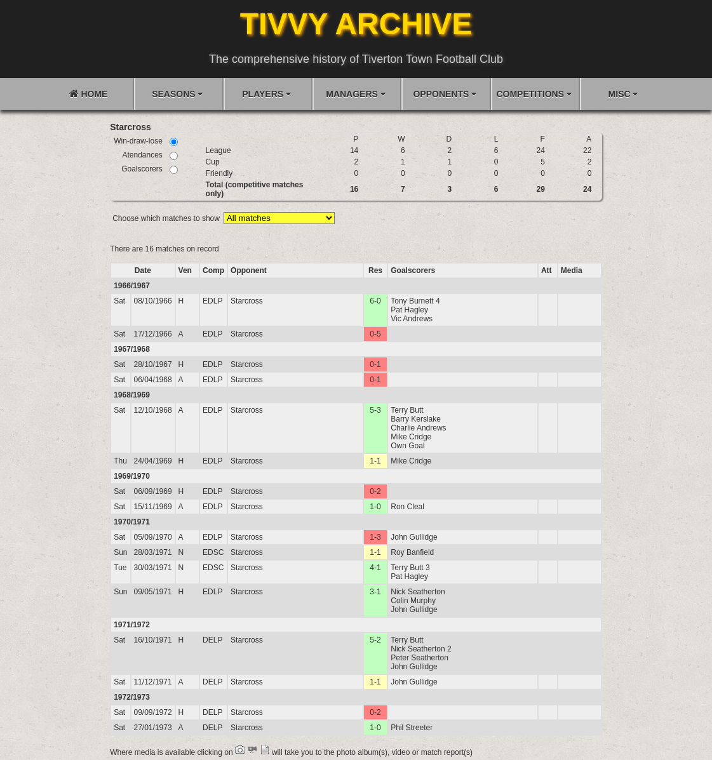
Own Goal (407, 445)
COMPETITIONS (533, 94)
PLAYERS (266, 94)
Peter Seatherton (419, 657)
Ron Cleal (407, 506)
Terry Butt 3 (410, 567)
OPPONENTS (444, 94)
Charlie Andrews (418, 427)
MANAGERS (356, 94)
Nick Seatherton (418, 591)
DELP (212, 640)
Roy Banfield (412, 552)
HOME (88, 93)
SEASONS (177, 94)
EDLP (212, 301)
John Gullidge (414, 537)
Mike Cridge (411, 436)
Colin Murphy (413, 600)
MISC (623, 94)
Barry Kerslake (416, 419)
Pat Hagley (409, 309)
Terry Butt (407, 410)
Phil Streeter (412, 727)
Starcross (247, 301)
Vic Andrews (412, 318)
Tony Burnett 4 (415, 301)
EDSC (213, 552)
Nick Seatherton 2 (421, 648)
